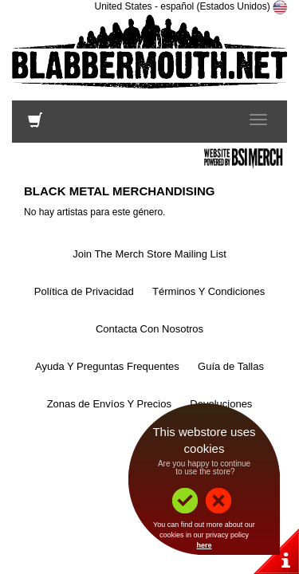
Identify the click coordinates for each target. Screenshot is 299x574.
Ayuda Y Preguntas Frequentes (107, 366)
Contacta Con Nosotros (149, 329)
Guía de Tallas (231, 366)
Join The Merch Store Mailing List (149, 254)
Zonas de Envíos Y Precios (109, 404)
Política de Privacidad (84, 291)
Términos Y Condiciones (208, 291)
